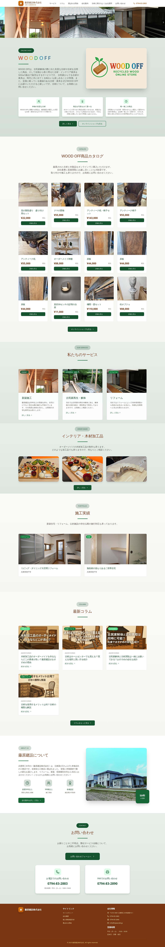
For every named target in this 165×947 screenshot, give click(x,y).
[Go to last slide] (1, 22)
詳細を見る (33, 223)
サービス (53, 3)
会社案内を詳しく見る (31, 800)
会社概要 (66, 916)
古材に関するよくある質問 (102, 3)
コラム (62, 3)
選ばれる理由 (73, 3)
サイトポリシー (68, 913)
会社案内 (85, 3)
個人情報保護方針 (69, 920)
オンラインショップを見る (92, 124)
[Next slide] (163, 22)
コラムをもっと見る (82, 723)
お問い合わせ (120, 3)
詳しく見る (67, 124)
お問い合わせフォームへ (82, 856)
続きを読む (26, 666)
